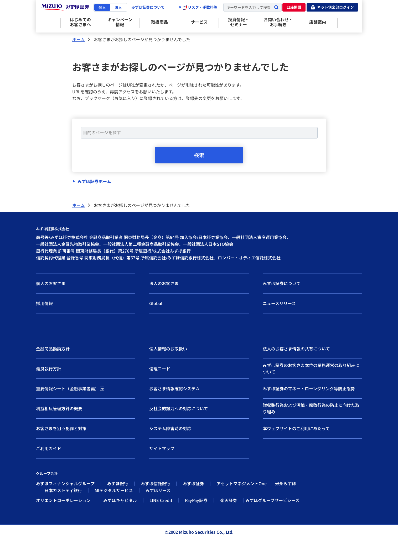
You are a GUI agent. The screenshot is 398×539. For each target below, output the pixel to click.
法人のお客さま (164, 283)
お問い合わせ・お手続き (278, 22)
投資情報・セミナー (238, 22)
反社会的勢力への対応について (178, 408)
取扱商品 (159, 22)
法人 (118, 7)
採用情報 (44, 303)
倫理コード (159, 368)
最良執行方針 (48, 368)
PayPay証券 (196, 500)
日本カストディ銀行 (63, 490)
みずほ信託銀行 (155, 484)
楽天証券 (228, 500)
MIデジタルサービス (114, 490)
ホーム (78, 39)
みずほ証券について (147, 7)
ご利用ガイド (48, 448)
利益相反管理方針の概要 (59, 408)
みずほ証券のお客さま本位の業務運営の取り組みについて (311, 368)
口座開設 (294, 7)
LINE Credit (160, 500)
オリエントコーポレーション (63, 500)
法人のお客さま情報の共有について (296, 349)
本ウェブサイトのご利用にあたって (296, 428)
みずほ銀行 (117, 484)
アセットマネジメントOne (241, 484)
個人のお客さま (50, 283)
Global (155, 303)
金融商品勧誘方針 (53, 349)
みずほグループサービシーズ (272, 500)
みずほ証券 (193, 484)
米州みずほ (285, 484)
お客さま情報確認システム (174, 388)
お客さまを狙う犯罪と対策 (61, 428)
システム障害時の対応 (170, 428)
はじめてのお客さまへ (80, 22)
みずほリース (158, 490)
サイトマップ (161, 448)
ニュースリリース (279, 303)
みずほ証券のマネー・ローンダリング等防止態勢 (309, 388)
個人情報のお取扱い (168, 349)
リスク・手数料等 (200, 7)
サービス (199, 22)
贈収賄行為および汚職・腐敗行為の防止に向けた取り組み (311, 408)
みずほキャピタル (120, 500)
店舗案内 (317, 22)
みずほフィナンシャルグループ (65, 484)
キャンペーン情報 (119, 22)
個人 (102, 7)
